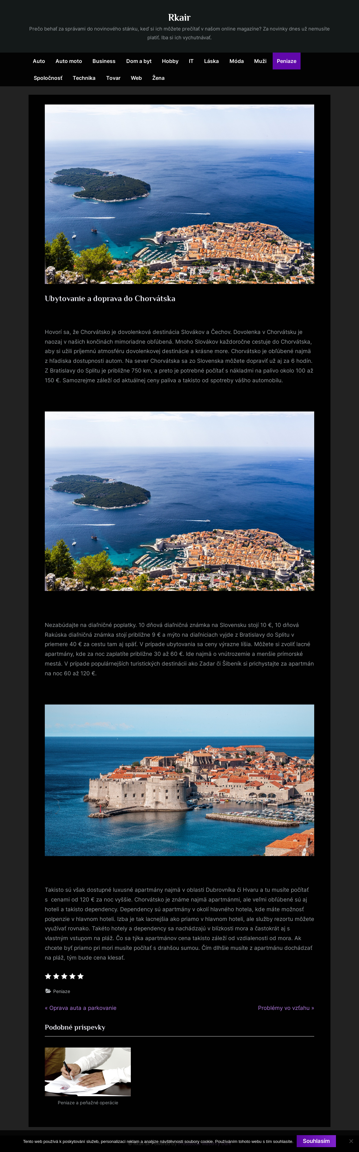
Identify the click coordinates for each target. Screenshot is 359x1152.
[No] (351, 1141)
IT (191, 61)
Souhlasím (316, 1141)
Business (104, 61)
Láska (211, 61)
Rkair (179, 17)
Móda (236, 61)
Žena (158, 78)
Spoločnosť (48, 78)
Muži (260, 61)
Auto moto (69, 61)
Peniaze (286, 61)
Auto (39, 61)
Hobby (170, 61)
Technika (84, 78)
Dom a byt (139, 61)
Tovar (113, 78)
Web (136, 78)
